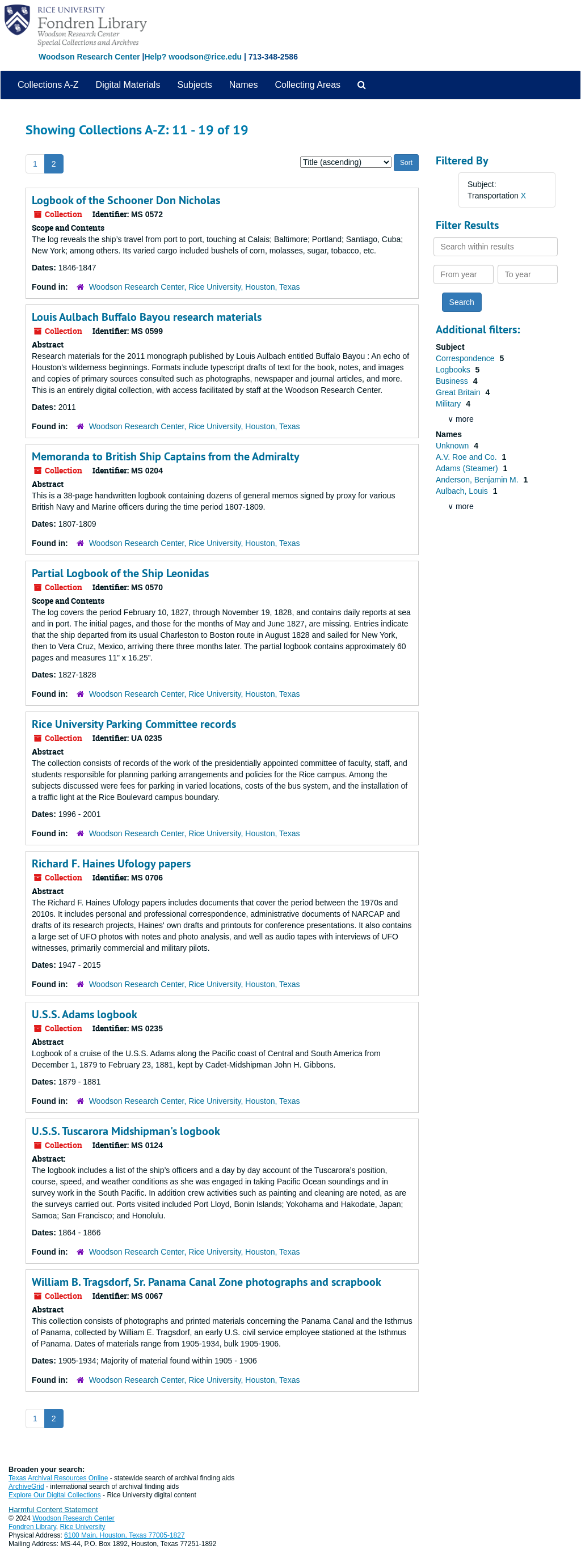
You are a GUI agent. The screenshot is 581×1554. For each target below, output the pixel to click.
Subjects (194, 85)
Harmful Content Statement (53, 1509)
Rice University (83, 1527)
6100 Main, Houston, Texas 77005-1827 (124, 1535)
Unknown (453, 445)
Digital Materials (128, 85)
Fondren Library (32, 1527)
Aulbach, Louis (463, 491)
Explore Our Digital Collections (55, 1495)
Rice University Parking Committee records (134, 724)
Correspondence (466, 358)
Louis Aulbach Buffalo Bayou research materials (147, 317)
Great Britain (459, 392)
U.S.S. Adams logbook (84, 1014)
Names (243, 85)
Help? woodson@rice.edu (193, 56)
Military (449, 403)
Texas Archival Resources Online (58, 1478)
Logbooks (454, 369)
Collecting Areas (307, 85)
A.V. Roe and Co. (467, 456)
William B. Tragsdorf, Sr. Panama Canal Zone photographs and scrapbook (206, 1281)
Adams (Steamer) (468, 468)
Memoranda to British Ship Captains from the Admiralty (166, 456)
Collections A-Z (48, 85)
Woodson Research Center (89, 56)
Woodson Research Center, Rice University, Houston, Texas (194, 286)
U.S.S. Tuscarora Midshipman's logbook (126, 1131)
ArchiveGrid (26, 1487)
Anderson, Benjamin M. (478, 479)
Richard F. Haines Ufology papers (111, 863)
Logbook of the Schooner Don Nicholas (126, 200)
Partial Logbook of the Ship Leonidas (120, 573)
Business (453, 381)
